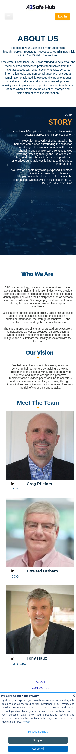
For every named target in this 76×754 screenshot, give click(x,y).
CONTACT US (40, 687)
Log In (62, 16)
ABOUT (40, 681)
